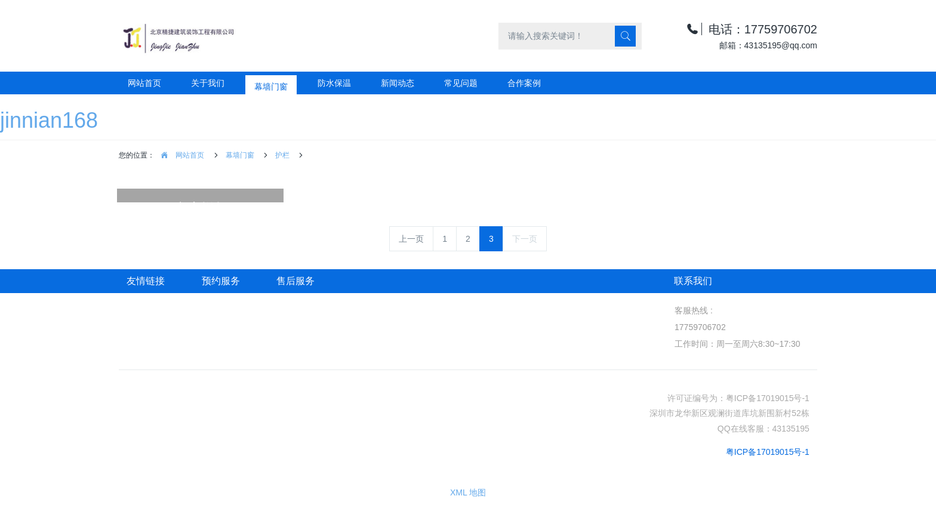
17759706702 (699, 327)
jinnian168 (49, 120)
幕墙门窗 (240, 155)
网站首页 (144, 83)
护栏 (282, 155)
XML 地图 (468, 492)
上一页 (411, 239)
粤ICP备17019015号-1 (767, 452)
